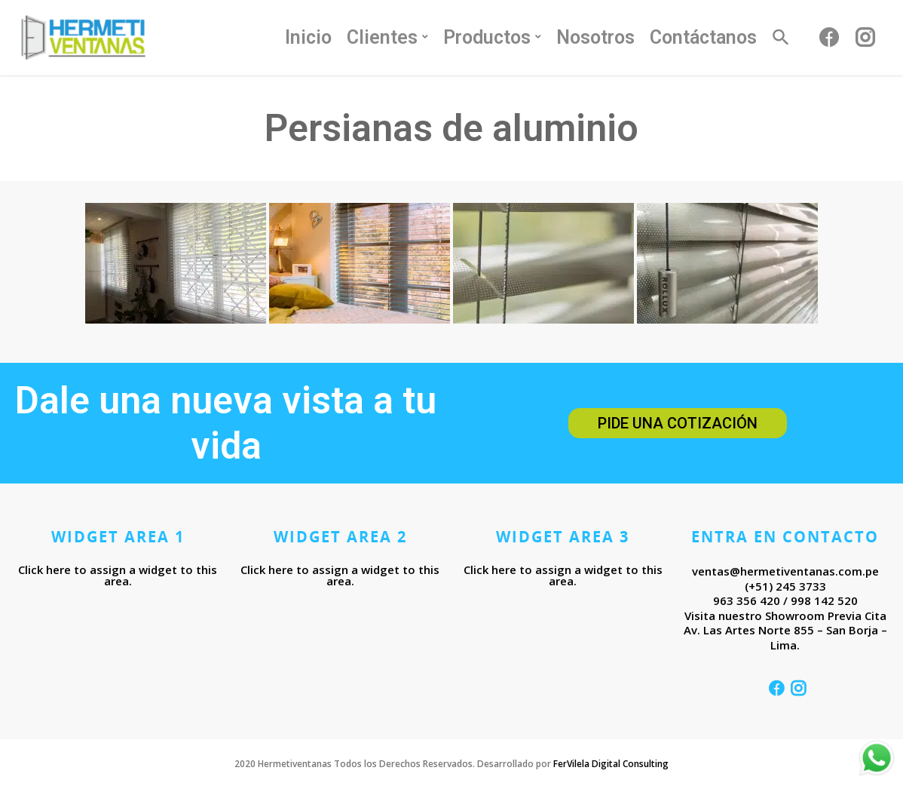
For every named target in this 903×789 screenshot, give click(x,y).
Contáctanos (703, 37)
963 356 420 (746, 600)
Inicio (308, 37)
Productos (493, 37)
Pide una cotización (678, 423)
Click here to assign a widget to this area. (117, 575)
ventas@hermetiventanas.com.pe (785, 571)
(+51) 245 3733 (785, 586)
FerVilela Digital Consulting (611, 763)
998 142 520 (824, 600)
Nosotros (595, 37)
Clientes (388, 37)
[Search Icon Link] (781, 45)
